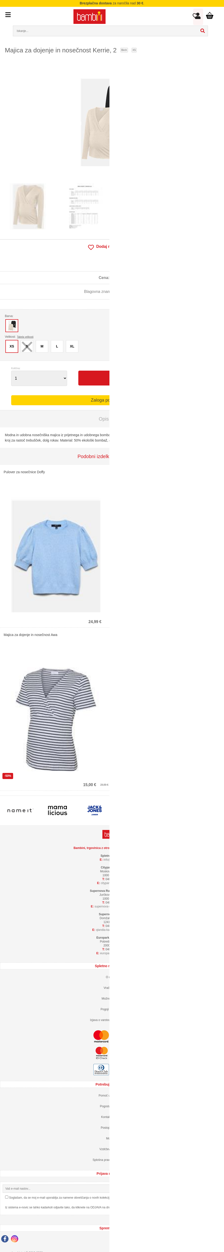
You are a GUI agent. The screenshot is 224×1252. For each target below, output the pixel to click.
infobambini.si (113, 859)
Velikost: (19, 336)
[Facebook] (6, 1239)
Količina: (15, 368)
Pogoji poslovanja (111, 1009)
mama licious (128, 291)
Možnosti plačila (112, 998)
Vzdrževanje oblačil (112, 1149)
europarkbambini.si (114, 953)
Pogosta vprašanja (112, 1106)
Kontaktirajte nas (112, 1117)
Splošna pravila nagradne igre (112, 1160)
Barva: (9, 316)
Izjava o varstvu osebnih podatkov (112, 1020)
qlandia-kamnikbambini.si (114, 930)
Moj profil (112, 1138)
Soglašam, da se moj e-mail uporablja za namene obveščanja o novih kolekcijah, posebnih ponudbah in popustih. (82, 1197)
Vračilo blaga (112, 988)
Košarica (209, 15)
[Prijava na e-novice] (217, 1189)
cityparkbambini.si (114, 883)
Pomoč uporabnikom (112, 1095)
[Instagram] (16, 1239)
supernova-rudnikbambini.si (114, 906)
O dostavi (112, 977)
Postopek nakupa (112, 1127)
